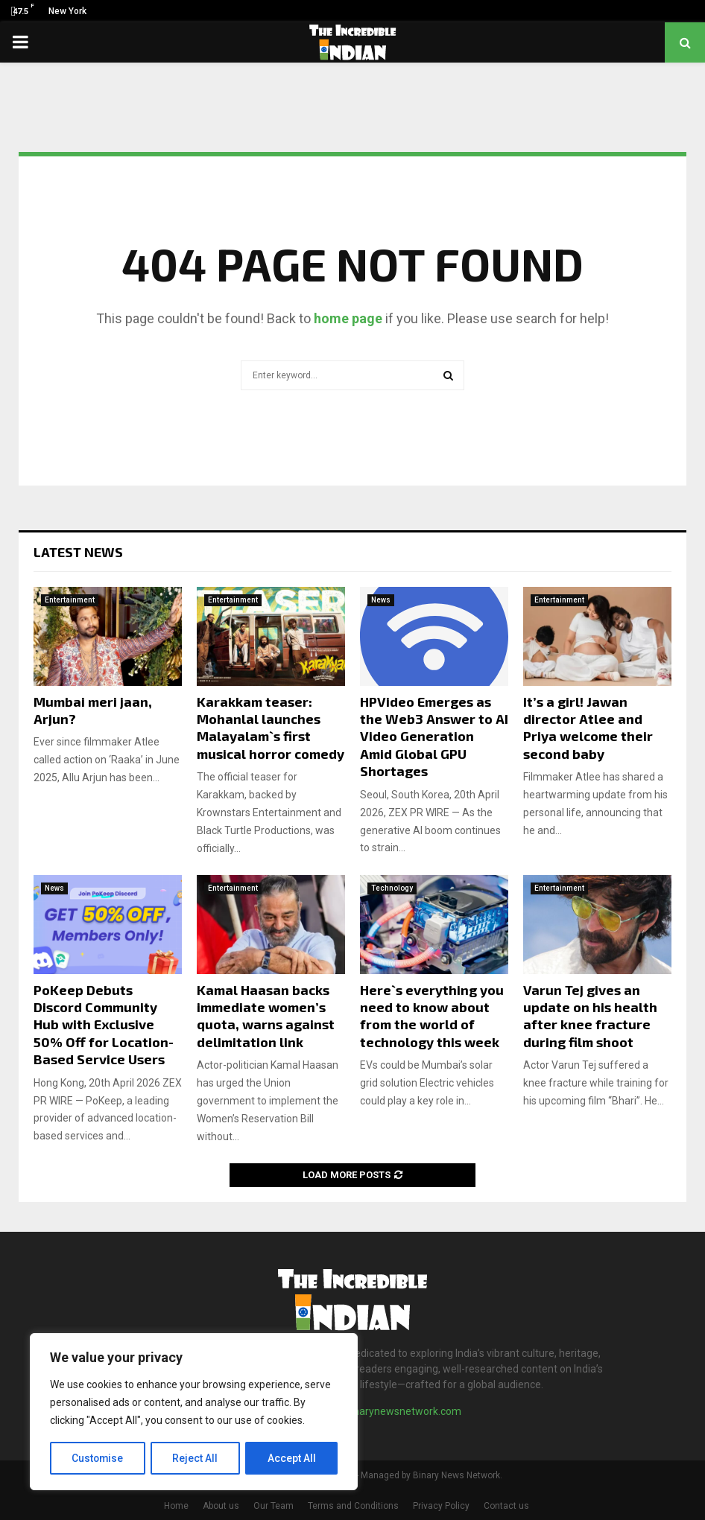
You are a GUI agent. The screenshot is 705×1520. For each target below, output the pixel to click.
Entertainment (70, 600)
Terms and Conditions (353, 1506)
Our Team (273, 1506)
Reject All (196, 1458)
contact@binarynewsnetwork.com (380, 1411)
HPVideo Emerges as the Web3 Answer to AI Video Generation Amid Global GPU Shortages (434, 736)
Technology (392, 888)
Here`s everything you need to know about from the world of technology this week (432, 1016)
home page (348, 318)
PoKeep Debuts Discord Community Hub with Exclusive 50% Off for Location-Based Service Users (104, 1025)
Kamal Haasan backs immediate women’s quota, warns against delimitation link (266, 1016)
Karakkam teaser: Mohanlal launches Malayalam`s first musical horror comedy (270, 727)
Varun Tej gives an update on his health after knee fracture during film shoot (590, 1016)
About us (221, 1506)
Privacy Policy (441, 1506)
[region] (194, 1412)
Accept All (292, 1458)
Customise (98, 1458)
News (381, 600)
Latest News (78, 552)
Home (176, 1506)
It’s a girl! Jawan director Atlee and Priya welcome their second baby (588, 727)
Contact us (506, 1506)
